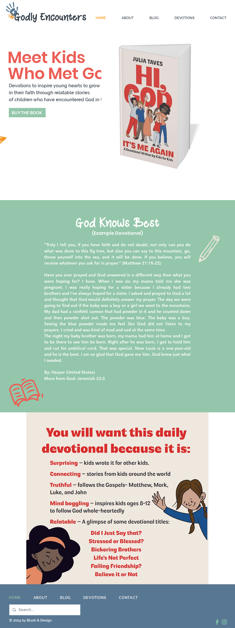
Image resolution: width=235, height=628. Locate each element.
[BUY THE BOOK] (27, 112)
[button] (189, 18)
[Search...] (44, 609)
